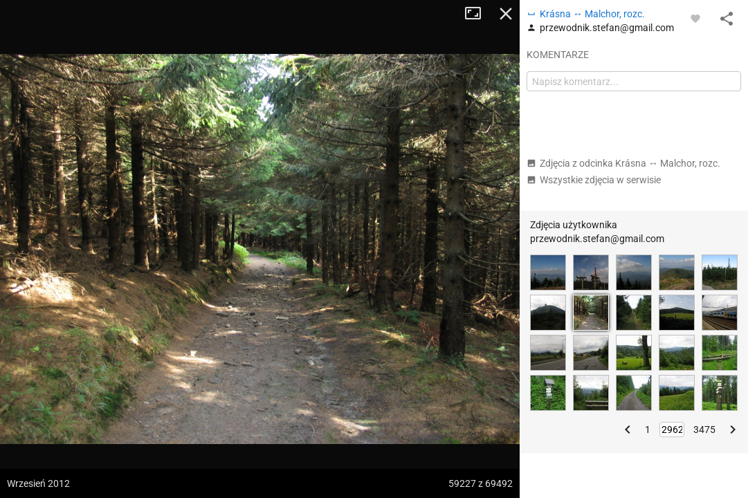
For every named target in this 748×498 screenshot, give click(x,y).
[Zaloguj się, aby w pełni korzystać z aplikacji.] (695, 18)
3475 (704, 429)
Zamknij (506, 14)
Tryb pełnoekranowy (478, 14)
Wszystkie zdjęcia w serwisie (594, 179)
